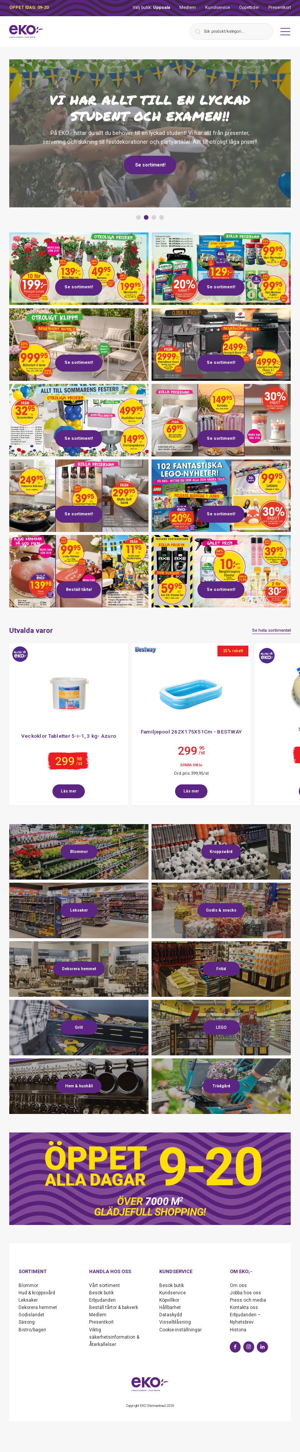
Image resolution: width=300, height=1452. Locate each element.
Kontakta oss (244, 1307)
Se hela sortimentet (271, 630)
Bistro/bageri (32, 1330)
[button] (138, 217)
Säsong (27, 1322)
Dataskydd (170, 1314)
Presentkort (279, 7)
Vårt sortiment (104, 1285)
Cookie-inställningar (180, 1330)
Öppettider (249, 7)
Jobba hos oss (245, 1293)
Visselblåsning (175, 1322)
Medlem (187, 7)
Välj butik (151, 7)
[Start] (26, 31)
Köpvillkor (169, 1300)
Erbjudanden (102, 1300)
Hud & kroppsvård (37, 1293)
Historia (238, 1330)
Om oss (238, 1285)
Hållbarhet (170, 1307)
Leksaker (28, 1300)
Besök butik (101, 1293)
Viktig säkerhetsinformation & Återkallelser (114, 1337)
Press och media (248, 1300)
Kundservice (217, 7)
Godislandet (31, 1314)
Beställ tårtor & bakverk (113, 1307)
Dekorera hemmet (38, 1307)
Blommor (28, 1285)
